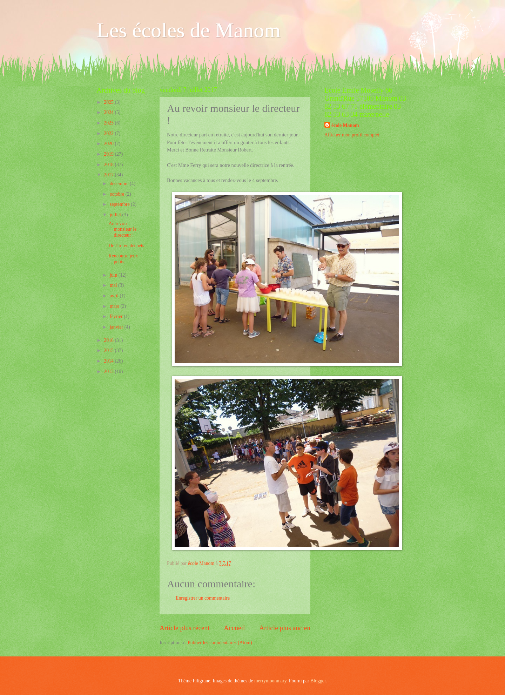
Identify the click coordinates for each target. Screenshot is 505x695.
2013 (109, 371)
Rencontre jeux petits (123, 258)
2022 (109, 133)
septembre (120, 204)
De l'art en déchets (126, 245)
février (117, 316)
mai (114, 285)
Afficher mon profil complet (351, 134)
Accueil (234, 628)
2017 (109, 174)
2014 (109, 361)
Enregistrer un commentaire (203, 598)
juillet (116, 214)
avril (115, 295)
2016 (109, 340)
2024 (109, 112)
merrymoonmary (270, 680)
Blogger (318, 680)
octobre (118, 194)
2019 (109, 154)
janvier (117, 327)
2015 (109, 350)
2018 (109, 164)
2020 (109, 143)
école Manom (345, 125)
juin (114, 275)
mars (115, 306)
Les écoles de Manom (188, 30)
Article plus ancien (284, 628)
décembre (120, 183)
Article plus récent (185, 628)
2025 (109, 102)
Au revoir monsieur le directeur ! (122, 229)
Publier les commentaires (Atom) (220, 642)
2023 (109, 123)
